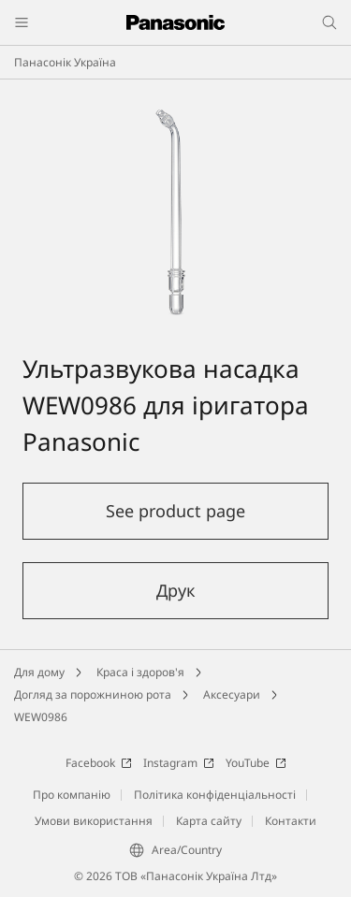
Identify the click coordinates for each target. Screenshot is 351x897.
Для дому (39, 672)
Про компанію (71, 795)
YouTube (256, 763)
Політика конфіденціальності (215, 795)
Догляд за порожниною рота (92, 694)
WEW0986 (40, 717)
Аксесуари (231, 694)
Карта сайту (208, 821)
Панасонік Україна (65, 62)
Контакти (290, 821)
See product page (175, 510)
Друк (176, 590)
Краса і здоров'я (140, 672)
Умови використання (94, 821)
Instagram (178, 763)
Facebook (99, 763)
